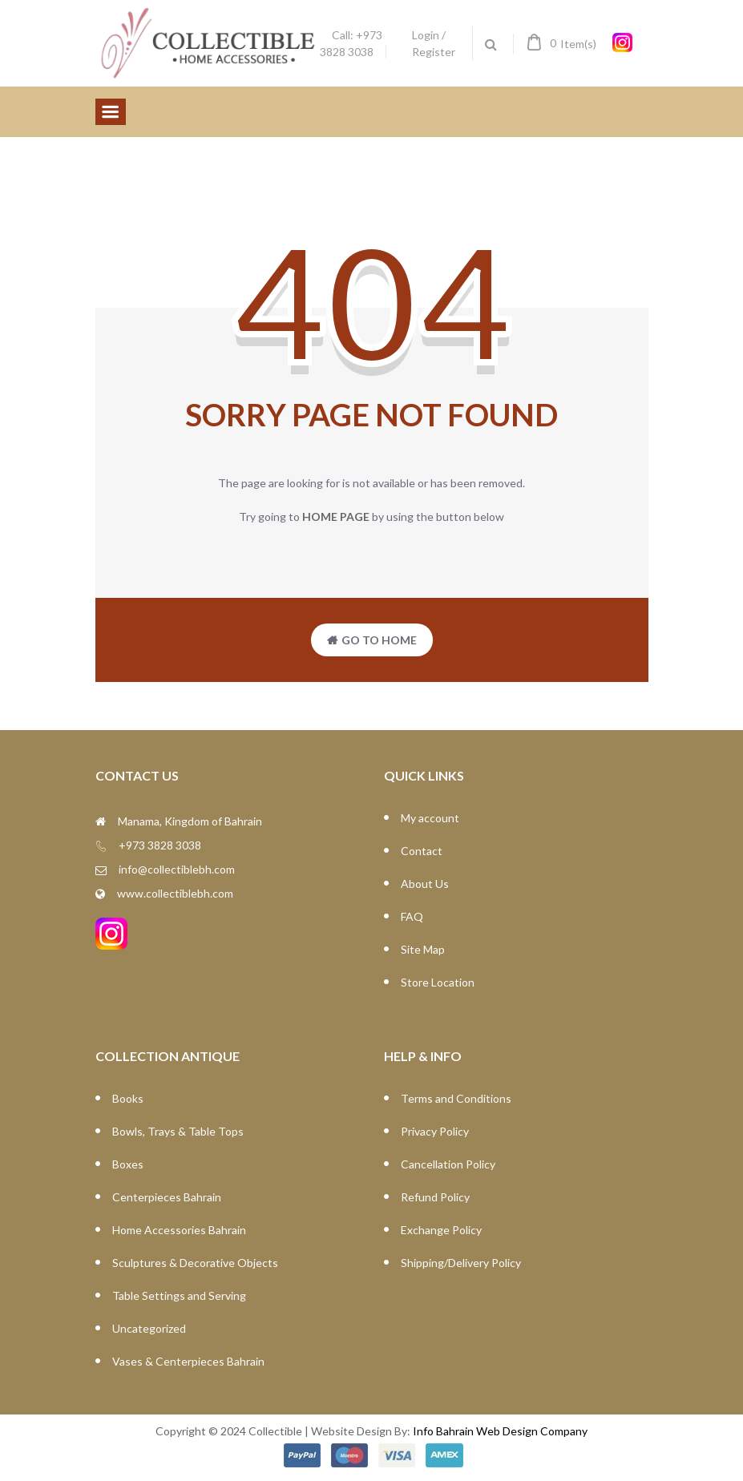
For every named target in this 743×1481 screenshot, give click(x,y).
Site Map (423, 949)
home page (335, 516)
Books (127, 1098)
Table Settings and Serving (179, 1295)
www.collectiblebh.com (175, 893)
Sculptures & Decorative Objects (195, 1262)
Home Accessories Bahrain (179, 1230)
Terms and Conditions (456, 1098)
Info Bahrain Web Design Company (500, 1431)
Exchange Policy (441, 1230)
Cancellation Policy (448, 1164)
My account (430, 818)
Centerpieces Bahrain (166, 1197)
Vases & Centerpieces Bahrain (188, 1361)
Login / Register (433, 43)
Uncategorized (149, 1328)
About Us (425, 883)
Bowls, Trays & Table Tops (178, 1131)
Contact (421, 851)
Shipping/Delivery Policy (461, 1262)
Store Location (437, 982)
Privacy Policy (435, 1131)
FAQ (412, 916)
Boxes (127, 1164)
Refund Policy (435, 1197)
